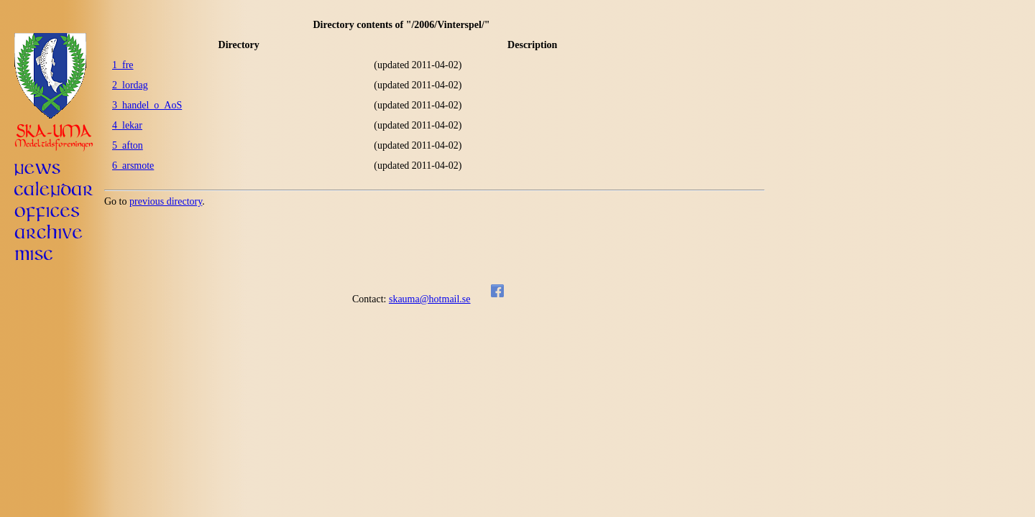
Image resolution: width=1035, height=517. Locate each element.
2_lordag (130, 85)
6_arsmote (133, 165)
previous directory (165, 201)
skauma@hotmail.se (430, 299)
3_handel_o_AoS (147, 105)
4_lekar (127, 125)
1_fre (123, 65)
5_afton (127, 145)
